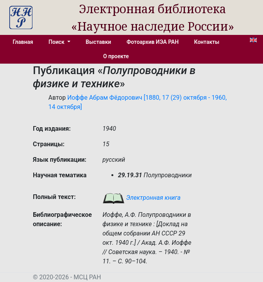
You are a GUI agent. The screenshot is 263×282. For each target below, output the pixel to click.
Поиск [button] (57, 42)
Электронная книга (141, 197)
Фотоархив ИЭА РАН (152, 42)
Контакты (206, 42)
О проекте (116, 56)
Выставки (98, 42)
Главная (23, 42)
